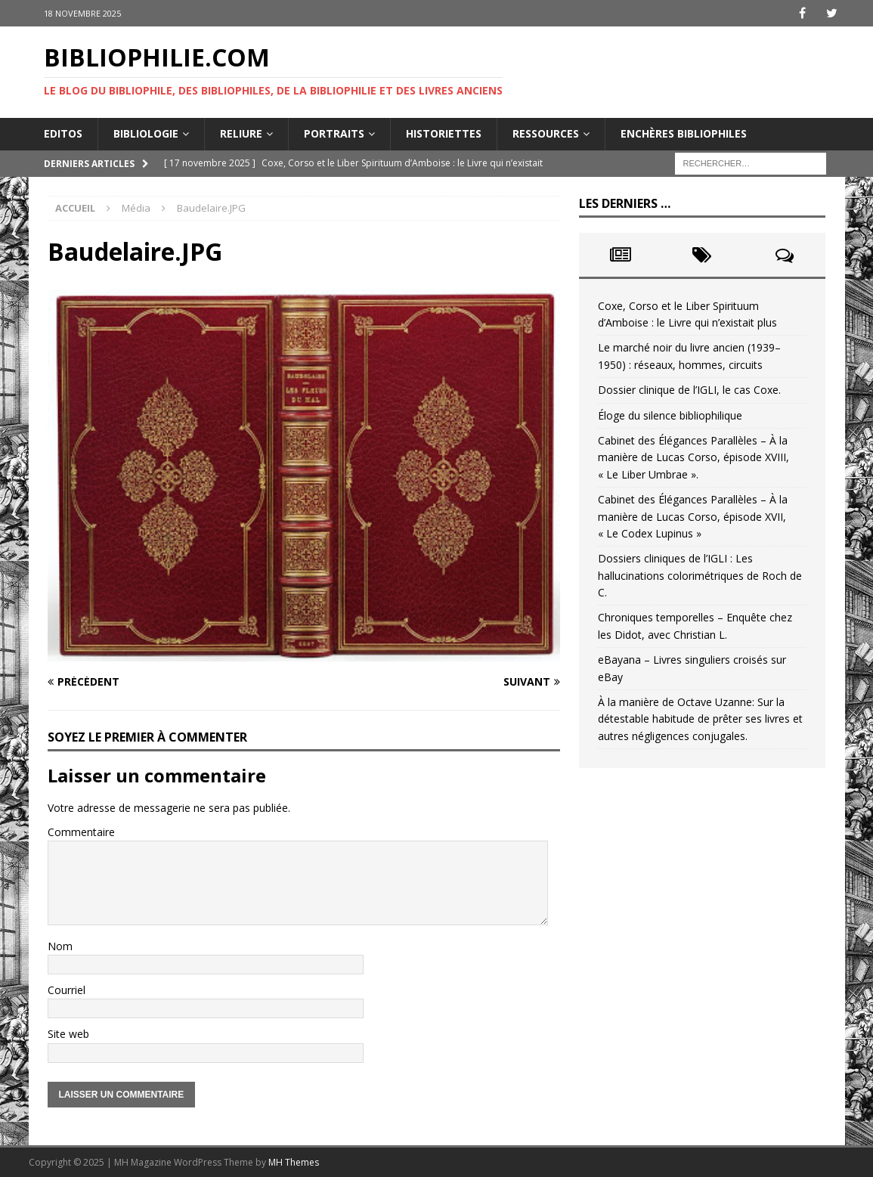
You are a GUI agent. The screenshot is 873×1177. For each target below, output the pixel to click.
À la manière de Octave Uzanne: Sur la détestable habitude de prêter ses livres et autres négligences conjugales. (700, 719)
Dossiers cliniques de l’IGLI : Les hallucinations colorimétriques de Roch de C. (700, 575)
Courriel (66, 990)
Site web (68, 1034)
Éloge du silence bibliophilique (670, 415)
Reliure (241, 133)
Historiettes (443, 133)
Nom (60, 946)
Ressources (545, 133)
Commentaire (81, 832)
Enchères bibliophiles (684, 133)
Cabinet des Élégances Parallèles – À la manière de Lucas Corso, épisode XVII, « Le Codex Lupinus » (693, 516)
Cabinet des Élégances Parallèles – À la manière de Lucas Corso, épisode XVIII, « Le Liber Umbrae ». (693, 457)
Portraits (334, 133)
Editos (63, 133)
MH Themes (293, 1162)
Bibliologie (145, 133)
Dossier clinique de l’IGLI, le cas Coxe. (689, 390)
